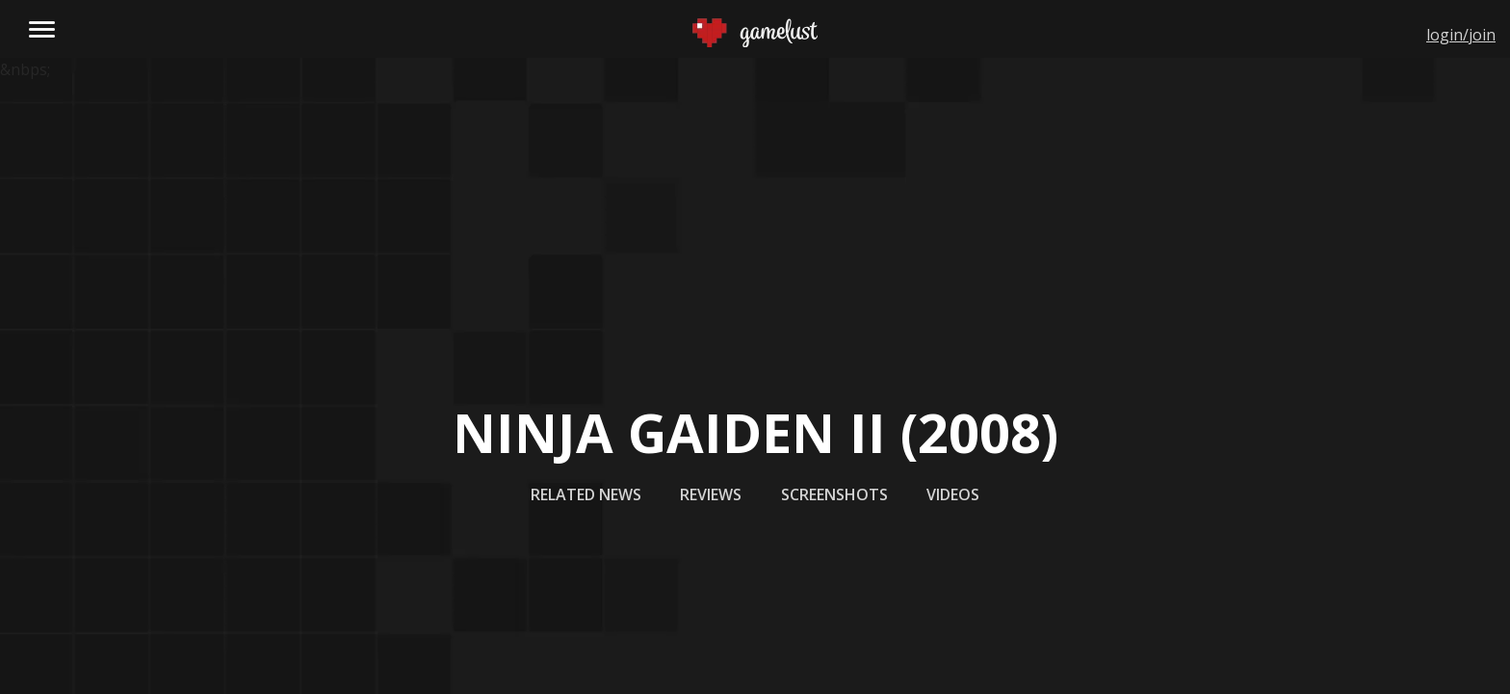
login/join (1461, 34)
